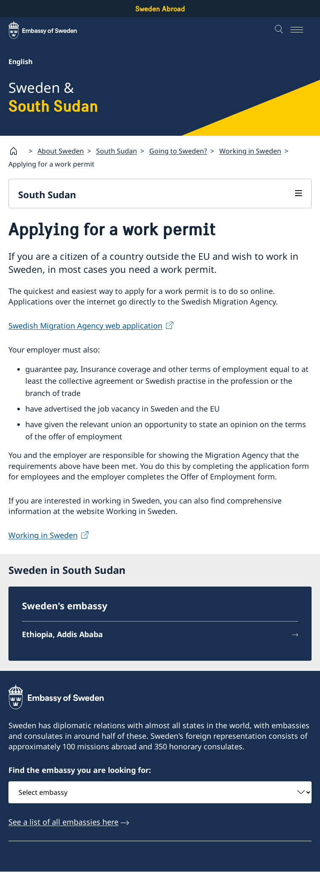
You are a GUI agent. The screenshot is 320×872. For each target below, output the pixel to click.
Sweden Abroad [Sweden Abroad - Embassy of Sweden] (160, 8)
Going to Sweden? (178, 150)
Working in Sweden (250, 150)
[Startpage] (16, 151)
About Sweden (61, 150)
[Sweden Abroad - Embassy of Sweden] (50, 29)
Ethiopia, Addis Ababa (62, 634)
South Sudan (116, 150)
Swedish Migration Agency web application (85, 325)
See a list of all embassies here (63, 822)
